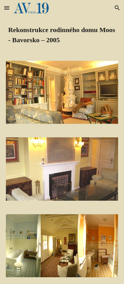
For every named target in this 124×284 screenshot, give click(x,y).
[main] (62, 35)
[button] (6, 7)
